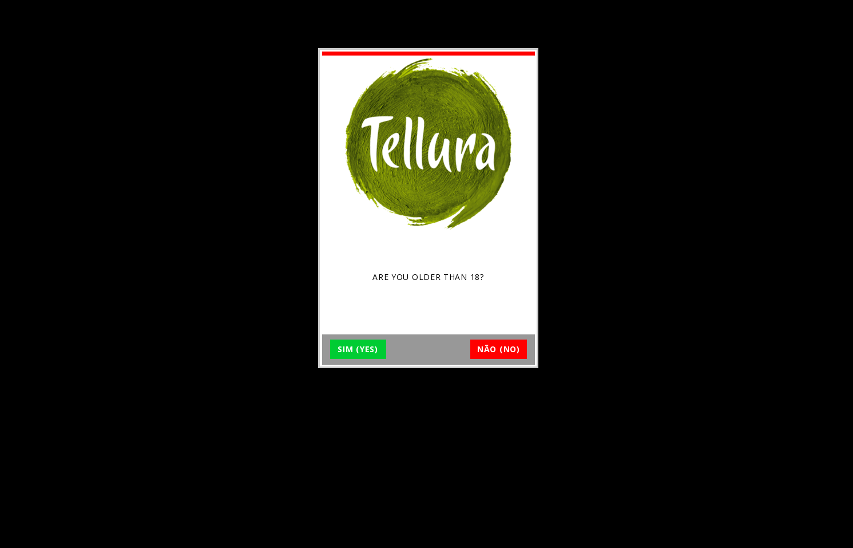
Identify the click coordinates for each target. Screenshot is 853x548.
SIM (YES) (358, 349)
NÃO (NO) (498, 349)
